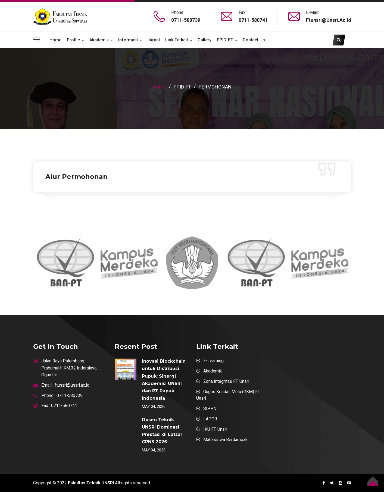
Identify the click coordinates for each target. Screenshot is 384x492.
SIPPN (209, 408)
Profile (73, 39)
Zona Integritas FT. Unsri (226, 381)
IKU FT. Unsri (215, 429)
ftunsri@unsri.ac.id (328, 20)
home (159, 87)
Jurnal (153, 39)
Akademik (99, 39)
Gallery (204, 39)
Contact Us (254, 39)
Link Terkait (176, 39)
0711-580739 (185, 20)
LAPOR (210, 418)
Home (55, 39)
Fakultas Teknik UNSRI (91, 482)
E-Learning (213, 360)
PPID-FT (225, 39)
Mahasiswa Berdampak (225, 439)
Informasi (128, 39)
